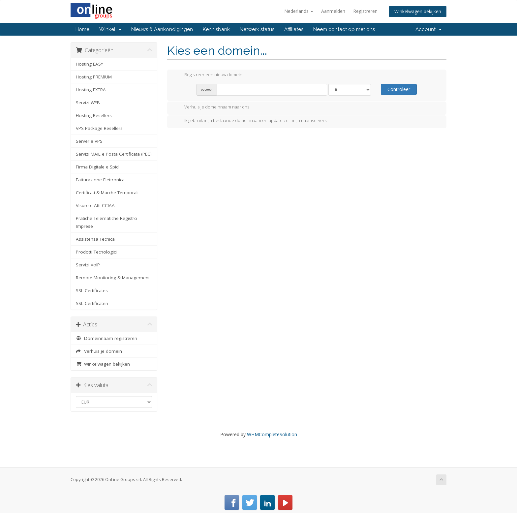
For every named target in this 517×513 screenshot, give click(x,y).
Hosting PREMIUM (94, 77)
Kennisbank (216, 29)
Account (428, 29)
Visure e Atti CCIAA (95, 205)
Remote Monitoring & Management (113, 278)
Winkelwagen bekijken (417, 11)
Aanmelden (333, 11)
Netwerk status (257, 29)
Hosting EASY (89, 64)
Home (82, 29)
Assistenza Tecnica (95, 239)
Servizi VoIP (88, 265)
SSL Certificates (92, 290)
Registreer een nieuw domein (208, 75)
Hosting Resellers (94, 115)
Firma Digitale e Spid (97, 167)
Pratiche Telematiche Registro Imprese (106, 222)
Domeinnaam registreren (106, 338)
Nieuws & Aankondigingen (162, 29)
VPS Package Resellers (99, 128)
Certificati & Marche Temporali (107, 193)
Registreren (365, 11)
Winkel (110, 29)
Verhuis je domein (99, 351)
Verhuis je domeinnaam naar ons (211, 107)
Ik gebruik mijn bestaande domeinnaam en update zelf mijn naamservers (250, 121)
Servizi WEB (88, 103)
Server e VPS (89, 141)
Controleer (398, 89)
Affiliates (293, 29)
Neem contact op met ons (344, 29)
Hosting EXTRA (91, 90)
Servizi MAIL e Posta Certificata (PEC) (114, 154)
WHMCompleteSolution (272, 434)
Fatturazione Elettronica (100, 180)
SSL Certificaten (92, 303)
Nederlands (298, 11)
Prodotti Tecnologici (96, 252)
